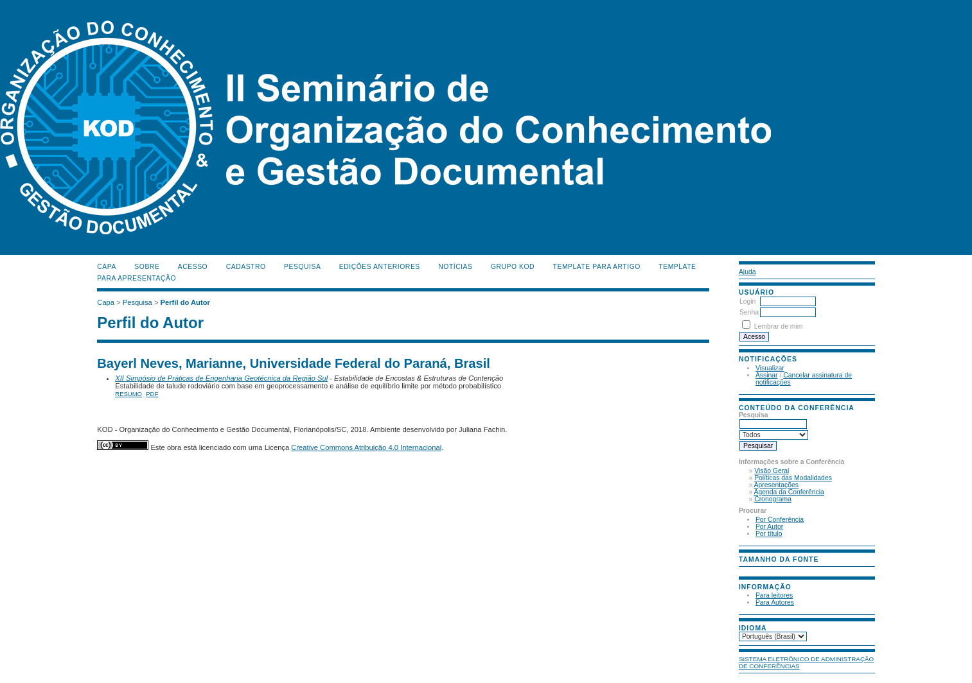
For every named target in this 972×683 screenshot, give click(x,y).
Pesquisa (302, 266)
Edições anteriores (379, 266)
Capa (106, 266)
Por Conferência (780, 519)
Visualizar (770, 368)
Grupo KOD (513, 266)
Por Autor (769, 526)
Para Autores (775, 602)
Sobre (146, 266)
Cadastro (246, 266)
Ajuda (747, 271)
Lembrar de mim (778, 326)
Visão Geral (771, 470)
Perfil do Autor (185, 302)
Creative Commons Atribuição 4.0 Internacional (366, 447)
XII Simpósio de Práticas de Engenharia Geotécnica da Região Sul (221, 378)
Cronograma (772, 499)
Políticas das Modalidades (793, 477)
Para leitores (774, 595)
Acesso (193, 266)
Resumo (128, 393)
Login (747, 301)
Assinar (767, 375)
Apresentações (776, 484)
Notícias (455, 266)
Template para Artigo (597, 266)
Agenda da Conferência (789, 492)
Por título (769, 533)
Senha (749, 312)
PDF (152, 393)
